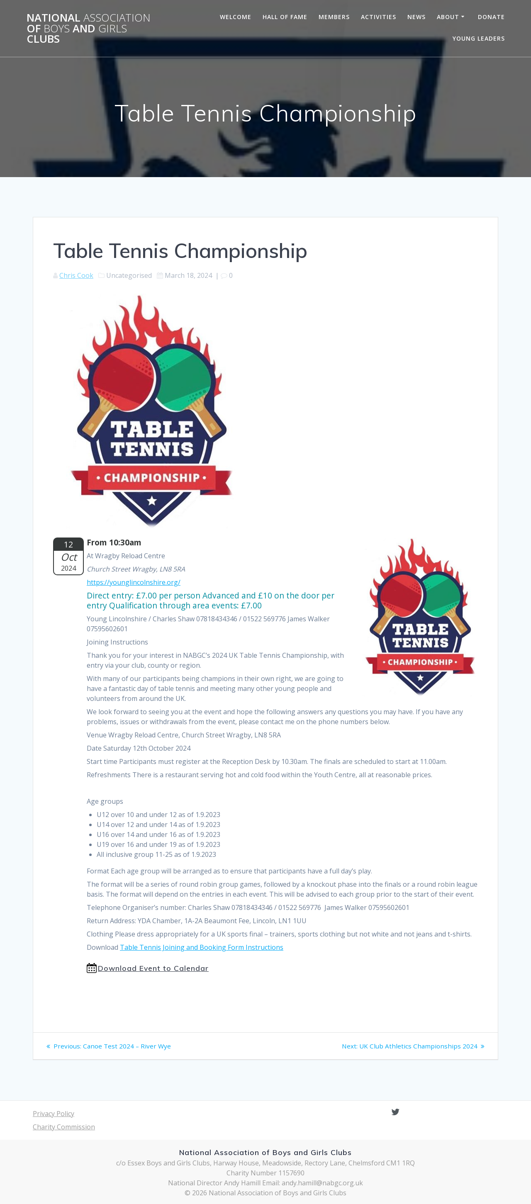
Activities (378, 17)
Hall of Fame (285, 17)
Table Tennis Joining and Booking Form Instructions (201, 947)
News (416, 17)
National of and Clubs (89, 28)
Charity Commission (64, 1126)
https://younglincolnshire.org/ (133, 582)
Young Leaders (479, 38)
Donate (491, 17)
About (448, 17)
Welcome (235, 17)
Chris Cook (76, 275)
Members (334, 17)
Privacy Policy (53, 1113)
